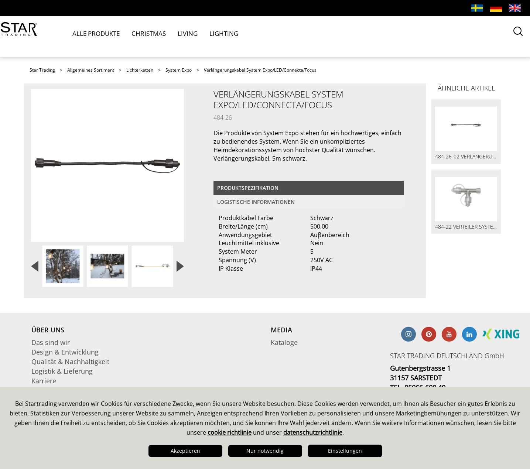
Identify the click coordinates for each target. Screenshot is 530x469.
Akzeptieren (185, 450)
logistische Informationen (256, 201)
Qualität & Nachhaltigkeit (70, 361)
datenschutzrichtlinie (312, 432)
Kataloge (284, 342)
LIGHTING (205, 36)
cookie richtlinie (230, 432)
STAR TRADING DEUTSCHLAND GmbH (447, 355)
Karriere (43, 380)
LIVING (176, 36)
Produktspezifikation (247, 187)
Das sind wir (50, 342)
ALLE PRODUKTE (97, 36)
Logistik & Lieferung (62, 371)
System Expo (178, 70)
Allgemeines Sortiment (90, 70)
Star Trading (42, 70)
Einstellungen (345, 450)
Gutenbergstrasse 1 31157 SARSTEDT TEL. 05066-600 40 (420, 378)
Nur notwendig (265, 450)
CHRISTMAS (143, 36)
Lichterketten (139, 70)
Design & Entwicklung (65, 352)
